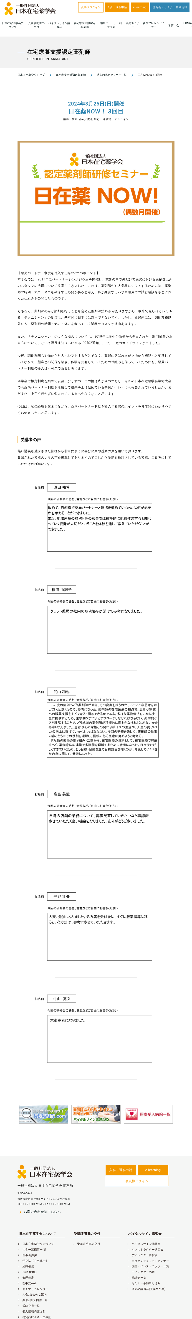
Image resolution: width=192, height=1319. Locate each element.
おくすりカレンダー (33, 1289)
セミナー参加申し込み (144, 1283)
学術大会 (173, 25)
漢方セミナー (133, 25)
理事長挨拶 (27, 1255)
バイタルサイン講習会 (59, 25)
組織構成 (26, 1266)
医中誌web (27, 1283)
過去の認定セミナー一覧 (112, 74)
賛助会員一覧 (29, 1305)
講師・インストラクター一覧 (148, 1266)
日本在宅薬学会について (13, 25)
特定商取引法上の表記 (34, 1317)
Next (179, 1122)
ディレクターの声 (141, 1272)
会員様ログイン (91, 7)
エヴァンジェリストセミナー (148, 1261)
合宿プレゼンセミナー (154, 25)
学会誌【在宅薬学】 (33, 1261)
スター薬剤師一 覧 (32, 1249)
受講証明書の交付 (36, 25)
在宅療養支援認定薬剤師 (85, 25)
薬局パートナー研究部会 (111, 25)
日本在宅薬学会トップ (31, 74)
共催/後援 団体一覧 (33, 1300)
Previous (12, 1122)
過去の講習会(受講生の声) (146, 1289)
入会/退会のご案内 (32, 1294)
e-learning (140, 7)
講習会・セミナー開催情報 (170, 7)
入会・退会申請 (117, 7)
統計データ (136, 1277)
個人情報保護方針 (31, 1311)
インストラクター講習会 (145, 1249)
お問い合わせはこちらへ (39, 1212)
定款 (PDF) (27, 1272)
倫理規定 (26, 1277)
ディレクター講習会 (142, 1255)
